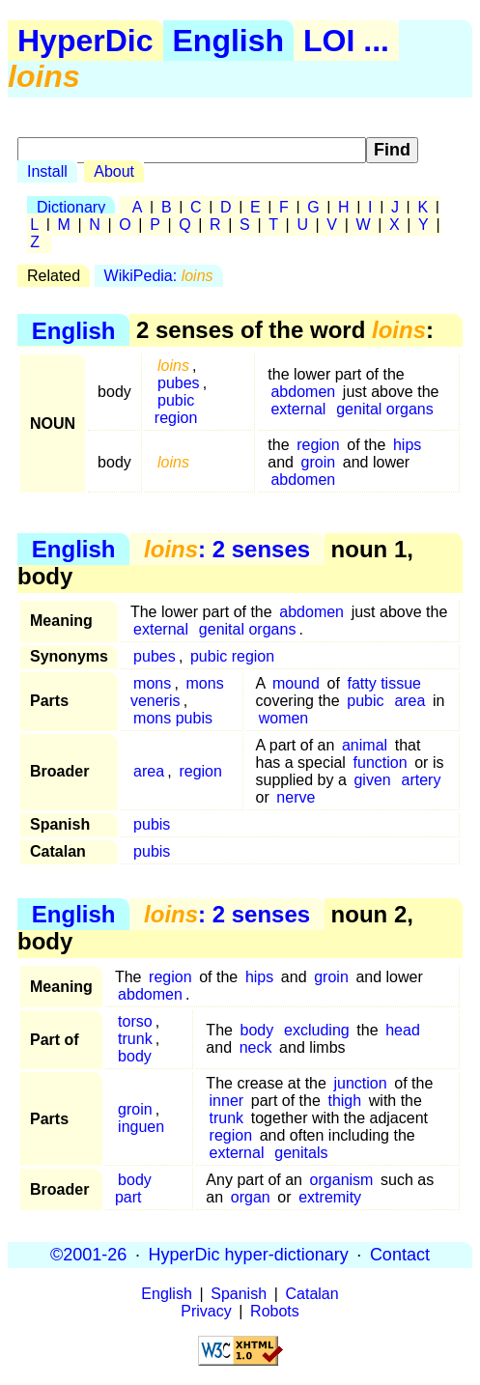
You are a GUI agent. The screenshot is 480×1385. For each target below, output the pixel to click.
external (297, 409)
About (114, 171)
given (371, 780)
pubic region (176, 409)
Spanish (239, 1294)
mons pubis (172, 718)
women (284, 718)
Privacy (206, 1311)
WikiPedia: (158, 276)
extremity (329, 1197)
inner (227, 1100)
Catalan (312, 1294)
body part (133, 1188)
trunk (135, 1039)
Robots (274, 1311)
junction (360, 1083)
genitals (300, 1153)
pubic (365, 700)
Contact (400, 1254)
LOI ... (346, 40)
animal (364, 745)
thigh (344, 1100)
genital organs (385, 409)
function (380, 762)
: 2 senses (227, 549)
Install (47, 171)
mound (296, 683)
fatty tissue (383, 683)
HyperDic (85, 40)
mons (152, 683)
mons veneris (177, 692)
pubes (178, 383)
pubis (151, 824)
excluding (317, 1030)
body (135, 1056)
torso (135, 1021)
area (409, 700)
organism (342, 1180)
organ (250, 1197)
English (229, 40)
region (317, 445)
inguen (141, 1126)
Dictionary (71, 207)
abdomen (302, 391)
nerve (295, 797)
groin (318, 462)
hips (407, 445)
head (402, 1030)
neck (256, 1047)
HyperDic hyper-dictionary (249, 1254)
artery (421, 780)
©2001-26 (88, 1254)
